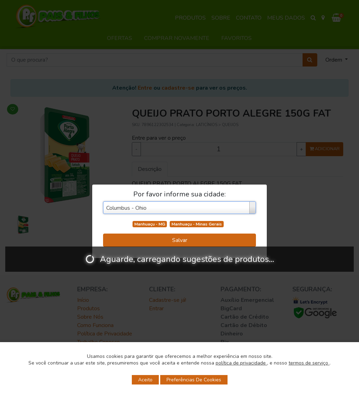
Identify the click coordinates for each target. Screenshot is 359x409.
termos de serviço (309, 363)
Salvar (179, 240)
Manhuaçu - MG (149, 224)
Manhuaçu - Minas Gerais (196, 224)
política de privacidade (241, 363)
